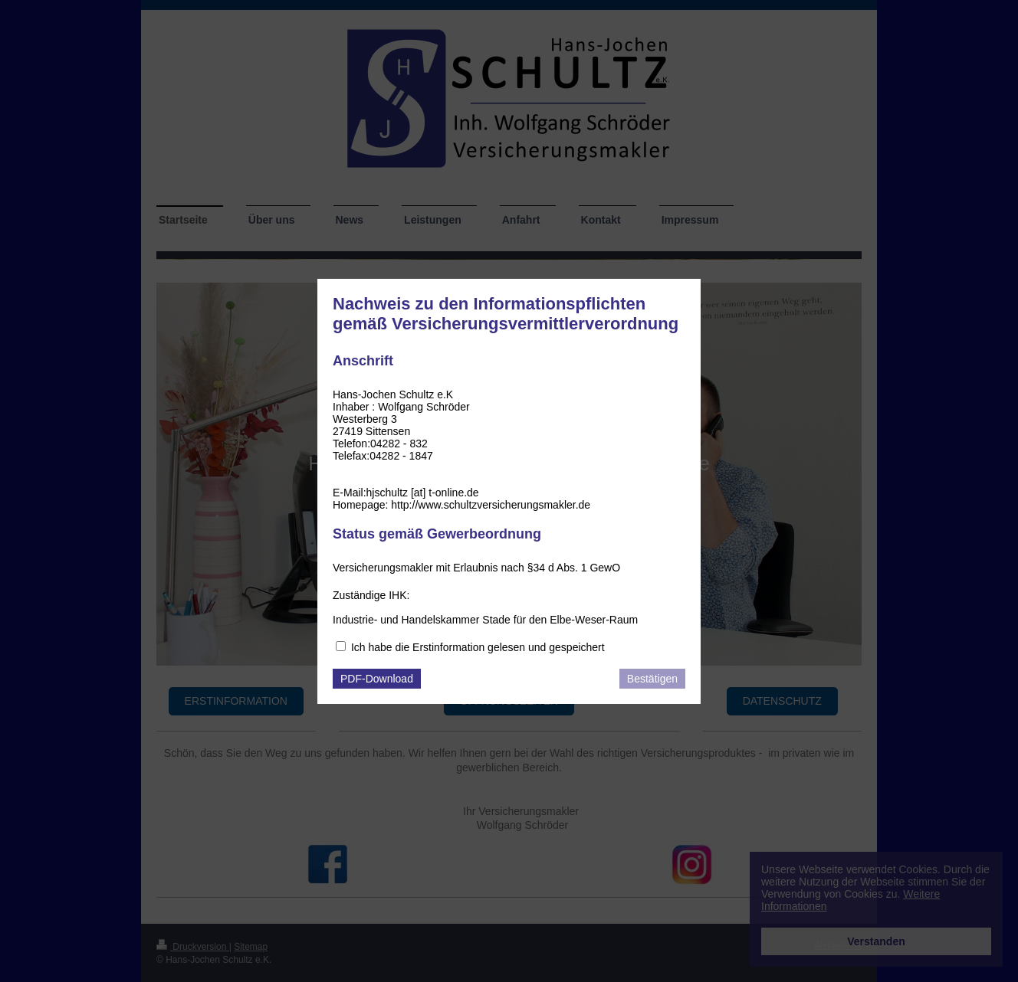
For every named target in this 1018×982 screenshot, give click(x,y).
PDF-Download (376, 679)
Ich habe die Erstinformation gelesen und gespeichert (478, 647)
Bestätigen (652, 679)
